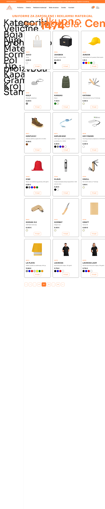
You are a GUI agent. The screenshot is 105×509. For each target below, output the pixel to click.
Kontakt (71, 8)
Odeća (28, 8)
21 (39, 263)
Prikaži (36, 83)
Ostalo (63, 8)
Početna (20, 8)
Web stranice (54, 8)
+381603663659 (11, 1)
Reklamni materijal (39, 8)
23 (49, 263)
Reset (39, 41)
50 (58, 263)
